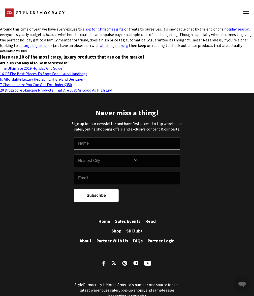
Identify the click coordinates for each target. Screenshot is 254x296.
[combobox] (105, 161)
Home (104, 221)
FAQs (138, 241)
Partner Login (161, 241)
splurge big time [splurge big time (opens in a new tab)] (33, 45)
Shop (116, 231)
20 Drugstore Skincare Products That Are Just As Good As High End (56, 90)
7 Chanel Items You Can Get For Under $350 (36, 85)
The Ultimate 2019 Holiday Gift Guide (31, 68)
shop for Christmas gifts (103, 29)
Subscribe (96, 195)
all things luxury (113, 45)
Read (150, 221)
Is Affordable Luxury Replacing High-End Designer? (42, 79)
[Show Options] (155, 161)
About (86, 241)
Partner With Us (112, 241)
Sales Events (127, 221)
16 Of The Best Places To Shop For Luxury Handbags (43, 74)
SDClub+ (134, 231)
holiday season (236, 29)
